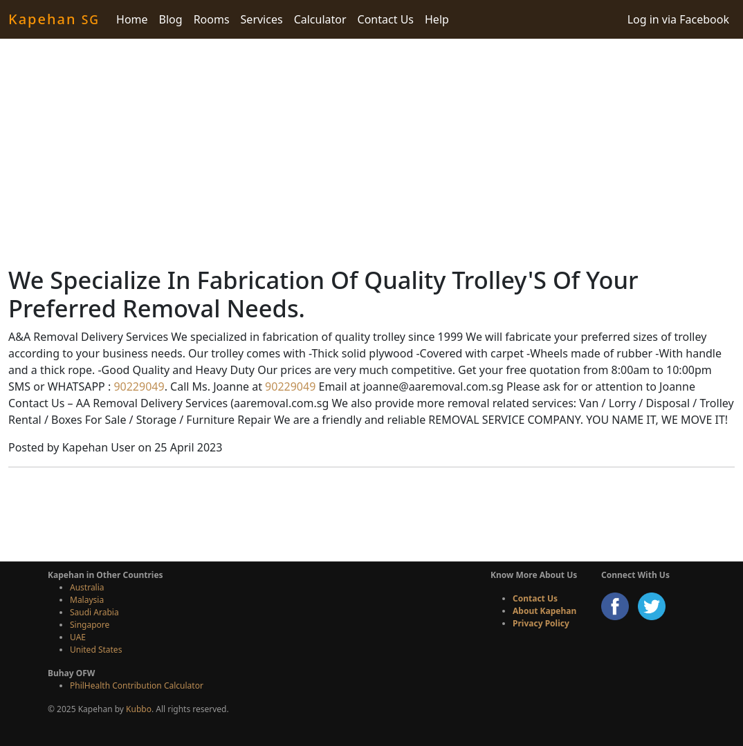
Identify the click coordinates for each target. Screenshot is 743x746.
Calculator (320, 19)
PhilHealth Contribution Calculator (136, 685)
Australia (87, 587)
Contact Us (386, 19)
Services (262, 19)
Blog (171, 19)
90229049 (137, 386)
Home (132, 19)
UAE (78, 637)
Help (437, 19)
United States (96, 649)
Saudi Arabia (94, 612)
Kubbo (139, 709)
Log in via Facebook (678, 19)
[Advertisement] (371, 152)
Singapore (89, 625)
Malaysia (87, 600)
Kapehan (54, 19)
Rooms (212, 19)
